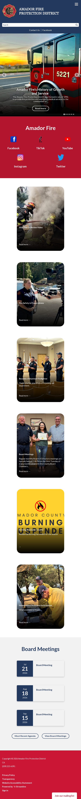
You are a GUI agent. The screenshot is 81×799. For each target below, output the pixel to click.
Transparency (8, 779)
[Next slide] (77, 75)
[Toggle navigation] (76, 4)
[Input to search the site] (40, 25)
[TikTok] (40, 142)
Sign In (5, 790)
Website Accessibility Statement (17, 783)
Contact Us (34, 30)
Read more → (25, 244)
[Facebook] (13, 142)
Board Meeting (44, 665)
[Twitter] (61, 160)
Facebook (47, 30)
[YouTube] (67, 142)
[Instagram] (20, 160)
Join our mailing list (64, 795)
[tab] (64, 114)
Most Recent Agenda (25, 736)
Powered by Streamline (14, 786)
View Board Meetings (55, 736)
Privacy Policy (8, 775)
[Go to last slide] (4, 75)
